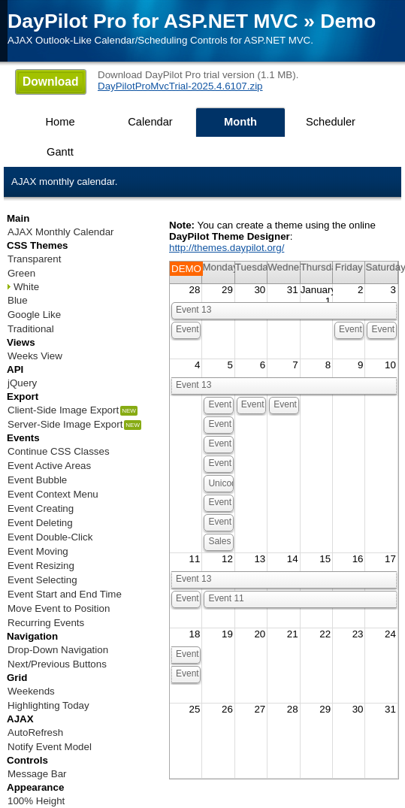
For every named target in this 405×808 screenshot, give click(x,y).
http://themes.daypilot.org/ (226, 247)
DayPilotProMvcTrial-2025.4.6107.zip (180, 86)
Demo (348, 21)
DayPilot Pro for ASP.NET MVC (153, 21)
